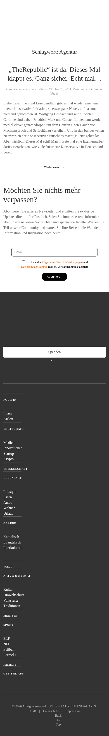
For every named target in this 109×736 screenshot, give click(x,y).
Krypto (8, 459)
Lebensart (12, 477)
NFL (6, 644)
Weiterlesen (51, 167)
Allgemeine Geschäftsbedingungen (62, 262)
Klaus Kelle (35, 89)
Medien (8, 443)
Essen (7, 497)
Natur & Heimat (17, 575)
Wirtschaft (13, 428)
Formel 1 (10, 655)
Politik (10, 399)
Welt (7, 566)
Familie (10, 664)
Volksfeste (10, 600)
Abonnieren (54, 276)
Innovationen (12, 448)
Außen (8, 419)
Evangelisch (12, 542)
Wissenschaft (15, 468)
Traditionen (11, 606)
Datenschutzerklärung (34, 266)
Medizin (10, 615)
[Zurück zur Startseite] (20, 19)
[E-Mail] (54, 252)
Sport (8, 624)
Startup (8, 453)
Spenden (54, 352)
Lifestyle (9, 492)
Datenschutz (51, 711)
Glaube (9, 523)
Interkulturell (12, 548)
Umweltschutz (13, 595)
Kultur (8, 589)
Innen (7, 413)
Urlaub (8, 513)
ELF (6, 638)
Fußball (8, 649)
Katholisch (11, 537)
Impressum (73, 711)
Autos (7, 502)
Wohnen (9, 508)
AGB (32, 711)
